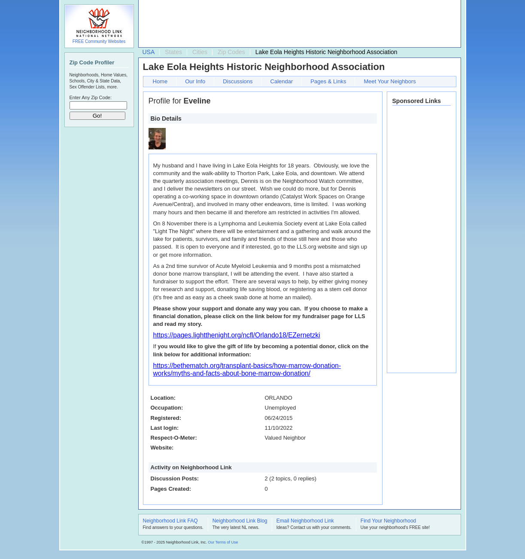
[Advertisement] (297, 24)
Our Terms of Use (223, 542)
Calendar (281, 81)
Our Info (195, 81)
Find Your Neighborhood (388, 521)
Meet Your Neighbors (390, 81)
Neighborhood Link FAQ (170, 521)
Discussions (237, 81)
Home (160, 81)
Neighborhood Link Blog (239, 521)
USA (149, 52)
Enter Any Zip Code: (91, 97)
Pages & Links (328, 81)
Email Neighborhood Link (305, 521)
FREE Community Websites (99, 41)
